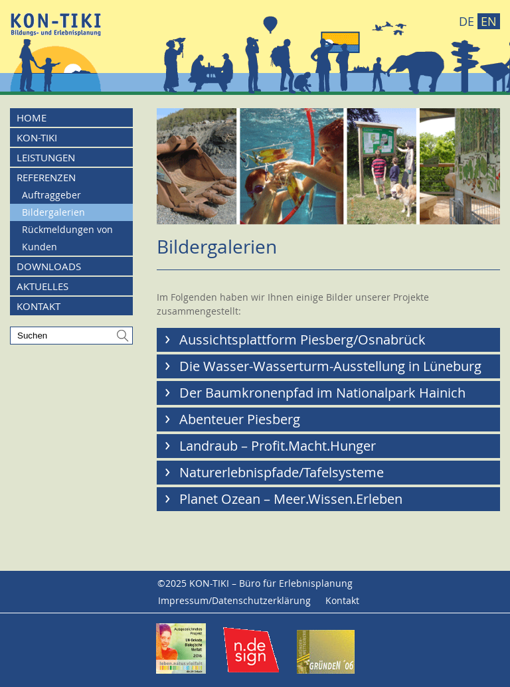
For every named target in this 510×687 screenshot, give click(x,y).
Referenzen (46, 177)
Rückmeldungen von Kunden (67, 238)
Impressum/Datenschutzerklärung (234, 600)
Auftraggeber (51, 195)
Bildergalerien (53, 212)
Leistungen (46, 157)
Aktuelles (42, 286)
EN (489, 21)
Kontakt (38, 306)
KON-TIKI (37, 137)
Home (31, 117)
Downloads (49, 266)
